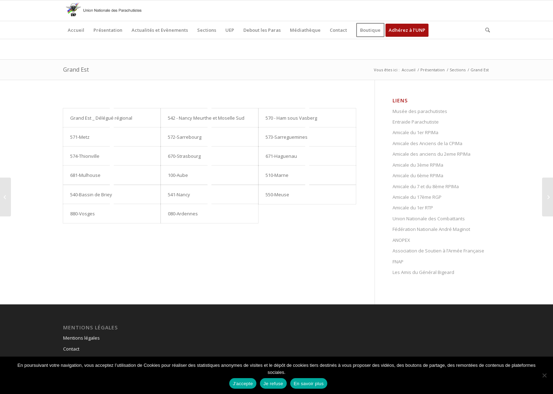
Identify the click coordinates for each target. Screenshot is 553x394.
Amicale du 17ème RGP (417, 197)
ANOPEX (401, 240)
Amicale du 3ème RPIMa (418, 165)
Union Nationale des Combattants (429, 218)
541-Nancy (179, 194)
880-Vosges (82, 213)
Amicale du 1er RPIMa (415, 132)
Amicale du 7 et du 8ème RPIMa (426, 186)
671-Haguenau (281, 156)
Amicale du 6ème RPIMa (418, 175)
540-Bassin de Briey (91, 194)
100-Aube (178, 175)
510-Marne (277, 175)
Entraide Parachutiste (416, 122)
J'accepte (243, 383)
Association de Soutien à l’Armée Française (438, 250)
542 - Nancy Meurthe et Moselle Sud (206, 118)
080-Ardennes (183, 213)
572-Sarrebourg (184, 137)
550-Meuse (277, 194)
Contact (71, 349)
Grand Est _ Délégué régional (101, 118)
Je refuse (273, 383)
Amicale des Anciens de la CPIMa (427, 143)
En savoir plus (309, 383)
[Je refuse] (544, 375)
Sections (458, 69)
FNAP (398, 261)
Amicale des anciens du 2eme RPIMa (431, 154)
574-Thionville (84, 156)
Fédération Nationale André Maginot (431, 229)
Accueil (408, 69)
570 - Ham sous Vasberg (291, 118)
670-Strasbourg (184, 156)
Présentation (432, 69)
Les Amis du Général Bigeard (423, 272)
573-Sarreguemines (287, 137)
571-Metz (80, 137)
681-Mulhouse (85, 175)
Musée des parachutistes (420, 111)
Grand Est (76, 69)
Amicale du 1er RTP (413, 207)
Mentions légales (81, 338)
